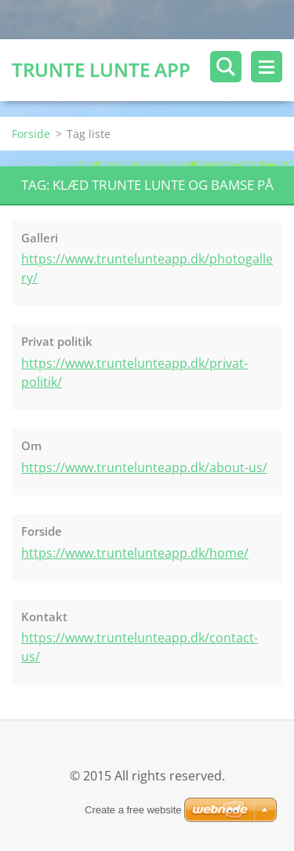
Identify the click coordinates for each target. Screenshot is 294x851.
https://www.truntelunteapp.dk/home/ (135, 553)
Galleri (39, 237)
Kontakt (44, 616)
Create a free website (133, 810)
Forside (31, 133)
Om (31, 445)
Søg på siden (225, 66)
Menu (266, 66)
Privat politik (57, 341)
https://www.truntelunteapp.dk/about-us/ (144, 467)
